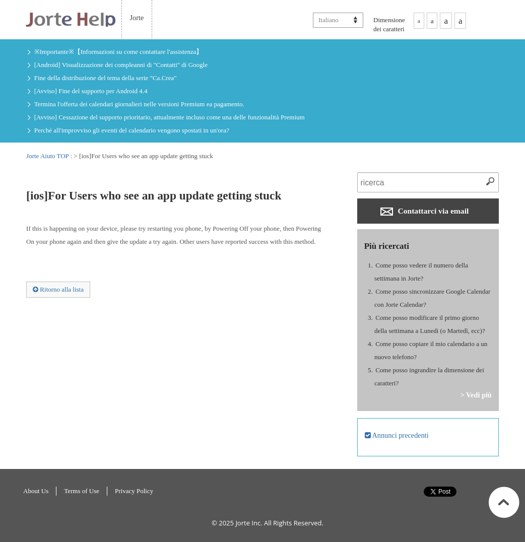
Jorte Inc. (248, 522)
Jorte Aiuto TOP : (50, 156)
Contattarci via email (424, 211)
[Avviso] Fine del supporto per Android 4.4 (91, 91)
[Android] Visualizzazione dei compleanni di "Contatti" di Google (121, 65)
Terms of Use (81, 491)
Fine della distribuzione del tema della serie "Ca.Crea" (105, 78)
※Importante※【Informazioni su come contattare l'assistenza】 (118, 51)
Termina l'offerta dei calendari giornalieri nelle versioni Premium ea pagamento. (139, 104)
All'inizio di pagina (504, 502)
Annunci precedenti (397, 435)
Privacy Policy (134, 491)
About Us (35, 491)
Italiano (328, 20)
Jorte (137, 18)
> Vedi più (476, 395)
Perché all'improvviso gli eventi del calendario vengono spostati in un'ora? (131, 130)
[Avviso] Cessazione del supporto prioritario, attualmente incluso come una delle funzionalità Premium (169, 117)
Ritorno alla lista (58, 289)
